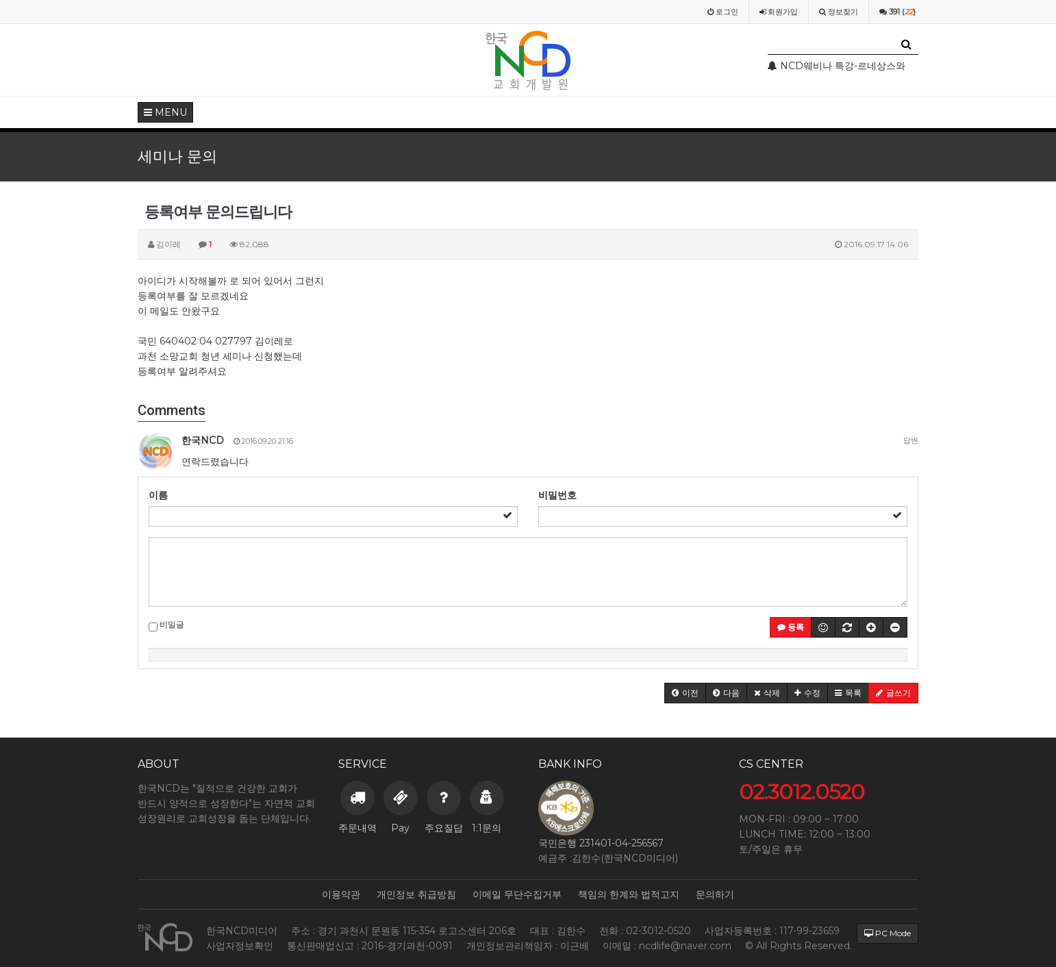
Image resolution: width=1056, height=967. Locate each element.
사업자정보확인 (239, 946)
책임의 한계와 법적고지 (628, 894)
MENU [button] (165, 112)
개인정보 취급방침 (416, 894)
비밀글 (166, 625)
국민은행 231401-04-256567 (601, 843)
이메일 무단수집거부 (517, 894)
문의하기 (715, 894)
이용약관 (341, 894)
